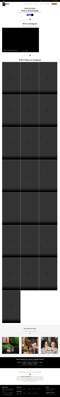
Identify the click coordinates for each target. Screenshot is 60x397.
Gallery (24, 393)
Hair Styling (38, 389)
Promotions (29, 393)
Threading (29, 389)
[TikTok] (32, 15)
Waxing (25, 389)
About (18, 393)
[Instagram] (55, 1)
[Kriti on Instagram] (9, 395)
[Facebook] (52, 1)
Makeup (33, 389)
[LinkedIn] (57, 1)
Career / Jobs (19, 394)
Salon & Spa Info (35, 393)
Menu (21, 393)
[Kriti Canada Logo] (3, 3)
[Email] (11, 394)
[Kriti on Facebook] (28, 15)
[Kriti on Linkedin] (7, 395)
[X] (54, 1)
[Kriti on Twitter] (5, 394)
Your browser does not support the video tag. (11, 78)
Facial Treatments (19, 389)
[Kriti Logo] (7, 4)
